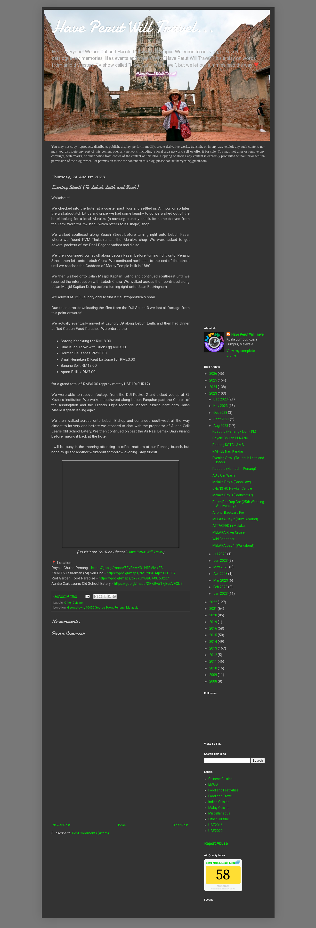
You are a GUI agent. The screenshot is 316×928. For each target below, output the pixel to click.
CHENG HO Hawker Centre (232, 488)
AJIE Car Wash (223, 475)
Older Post (180, 825)
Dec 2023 (220, 399)
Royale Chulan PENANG (230, 438)
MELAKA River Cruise (228, 532)
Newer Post (61, 825)
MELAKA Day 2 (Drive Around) (235, 519)
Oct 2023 (220, 413)
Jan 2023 (220, 593)
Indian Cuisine (218, 802)
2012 (213, 655)
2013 (213, 648)
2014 (213, 641)
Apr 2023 (220, 574)
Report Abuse (216, 843)
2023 (213, 393)
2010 (213, 668)
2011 (213, 661)
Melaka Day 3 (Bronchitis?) (232, 495)
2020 (213, 615)
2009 (213, 675)
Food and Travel (220, 796)
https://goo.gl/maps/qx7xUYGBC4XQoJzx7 (134, 578)
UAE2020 (215, 831)
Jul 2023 (220, 554)
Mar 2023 (221, 580)
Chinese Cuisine (220, 779)
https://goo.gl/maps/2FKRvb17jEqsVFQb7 (148, 583)
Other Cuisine (73, 602)
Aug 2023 (221, 426)
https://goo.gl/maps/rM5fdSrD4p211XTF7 (141, 573)
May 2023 (221, 567)
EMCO (213, 784)
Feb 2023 (220, 587)
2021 (213, 609)
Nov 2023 (220, 406)
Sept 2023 (221, 419)
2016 (213, 628)
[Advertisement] (120, 782)
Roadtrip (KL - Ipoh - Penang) (234, 469)
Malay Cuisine (218, 808)
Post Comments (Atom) (90, 833)
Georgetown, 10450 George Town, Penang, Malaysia (102, 607)
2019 (213, 622)
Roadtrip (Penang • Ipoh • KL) (234, 431)
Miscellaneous (219, 813)
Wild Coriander (223, 539)
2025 (213, 380)
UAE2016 (215, 825)
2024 (213, 387)
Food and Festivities (223, 790)
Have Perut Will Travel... (132, 26)
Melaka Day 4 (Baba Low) (231, 482)
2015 (213, 635)
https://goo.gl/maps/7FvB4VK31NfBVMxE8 (127, 568)
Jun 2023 (220, 560)
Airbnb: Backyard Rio (228, 512)
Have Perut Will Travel (145, 552)
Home (121, 825)
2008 (213, 681)
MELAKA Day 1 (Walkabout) (233, 545)
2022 (213, 602)
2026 (213, 373)
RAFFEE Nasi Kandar (227, 451)
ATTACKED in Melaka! (228, 526)
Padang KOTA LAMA (228, 445)
